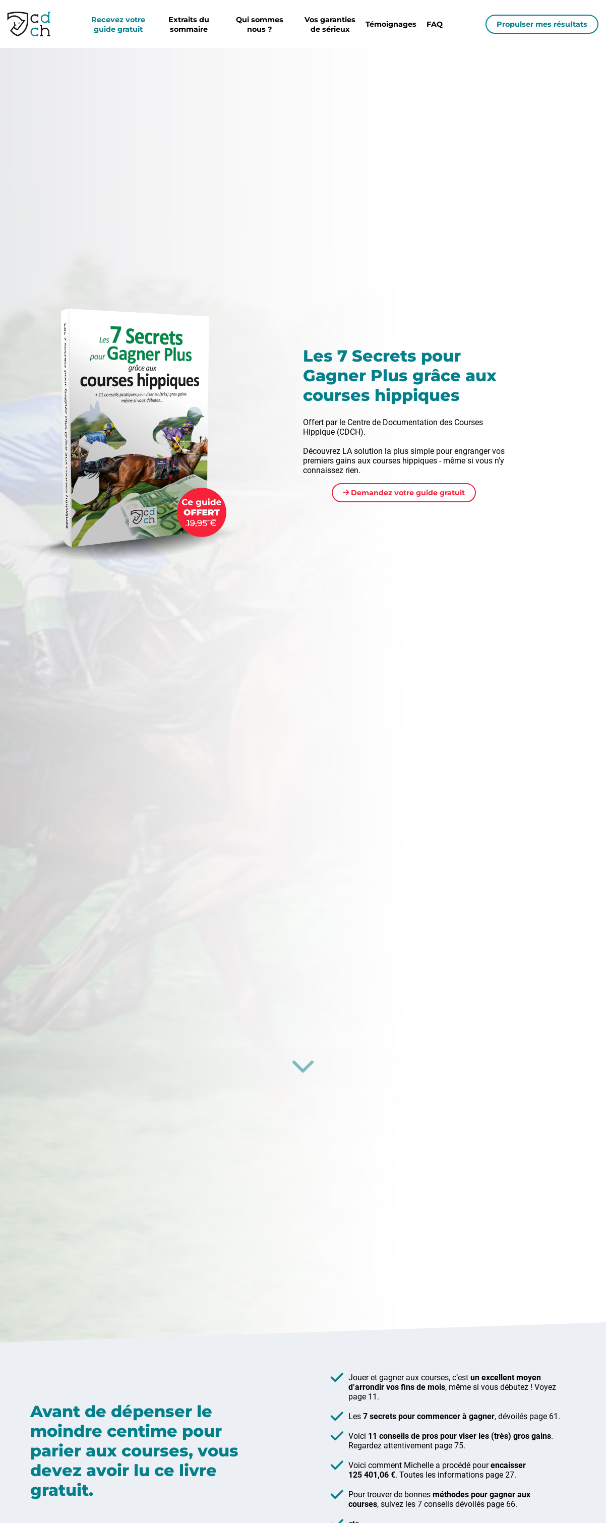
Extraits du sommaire (188, 24)
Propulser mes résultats (542, 24)
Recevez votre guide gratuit (118, 24)
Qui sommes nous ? (259, 24)
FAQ (435, 24)
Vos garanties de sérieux (330, 24)
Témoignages (391, 24)
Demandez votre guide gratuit (404, 492)
